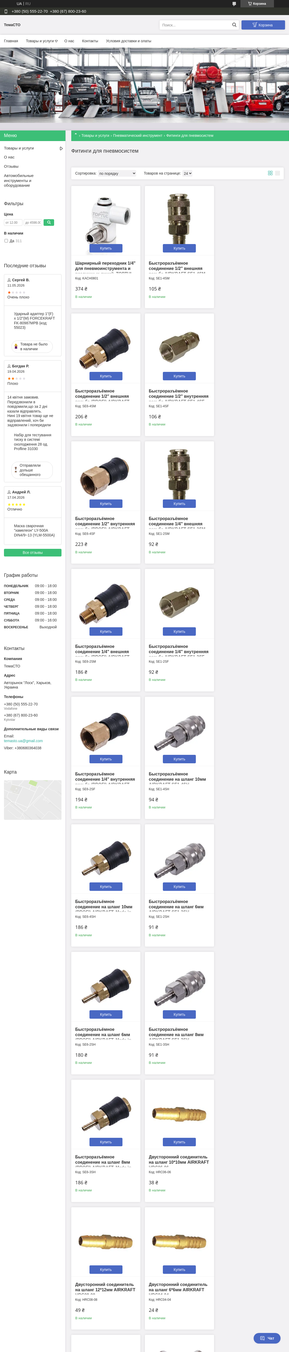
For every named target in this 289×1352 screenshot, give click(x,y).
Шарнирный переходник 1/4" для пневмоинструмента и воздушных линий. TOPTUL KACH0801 (104, 272)
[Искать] (234, 25)
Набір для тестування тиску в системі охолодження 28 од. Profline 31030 (32, 442)
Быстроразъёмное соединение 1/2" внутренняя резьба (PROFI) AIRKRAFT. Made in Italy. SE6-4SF (175, 397)
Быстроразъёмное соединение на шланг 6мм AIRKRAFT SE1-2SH (245, 643)
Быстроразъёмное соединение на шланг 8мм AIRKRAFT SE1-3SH (174, 768)
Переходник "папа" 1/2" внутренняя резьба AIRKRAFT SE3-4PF (171, 1145)
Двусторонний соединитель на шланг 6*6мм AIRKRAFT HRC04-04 (247, 894)
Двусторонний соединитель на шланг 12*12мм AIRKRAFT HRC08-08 (176, 894)
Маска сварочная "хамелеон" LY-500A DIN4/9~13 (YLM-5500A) (34, 530)
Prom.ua (167, 1239)
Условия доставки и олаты (128, 41)
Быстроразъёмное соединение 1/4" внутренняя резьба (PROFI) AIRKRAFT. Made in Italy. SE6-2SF (247, 523)
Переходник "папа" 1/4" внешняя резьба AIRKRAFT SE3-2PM (246, 1145)
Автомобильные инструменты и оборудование (19, 180)
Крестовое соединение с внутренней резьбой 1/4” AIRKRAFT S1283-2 (173, 1020)
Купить (105, 246)
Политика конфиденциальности (173, 1244)
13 (271, 1205)
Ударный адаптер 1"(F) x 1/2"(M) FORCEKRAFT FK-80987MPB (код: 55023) (34, 321)
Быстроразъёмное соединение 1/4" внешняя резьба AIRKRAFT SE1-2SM (246, 392)
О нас (69, 41)
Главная (11, 41)
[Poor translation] (19, 1275)
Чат (267, 1338)
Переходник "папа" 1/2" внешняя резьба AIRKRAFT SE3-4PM (246, 1020)
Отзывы (11, 166)
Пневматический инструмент (138, 135)
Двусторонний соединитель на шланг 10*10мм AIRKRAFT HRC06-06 (104, 894)
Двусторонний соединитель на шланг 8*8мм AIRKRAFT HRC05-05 (104, 1020)
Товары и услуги (40, 41)
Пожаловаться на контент (128, 1244)
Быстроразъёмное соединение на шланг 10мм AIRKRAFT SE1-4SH (103, 643)
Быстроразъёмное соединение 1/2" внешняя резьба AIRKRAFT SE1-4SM (175, 266)
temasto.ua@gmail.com (23, 741)
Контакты (90, 41)
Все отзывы (33, 552)
